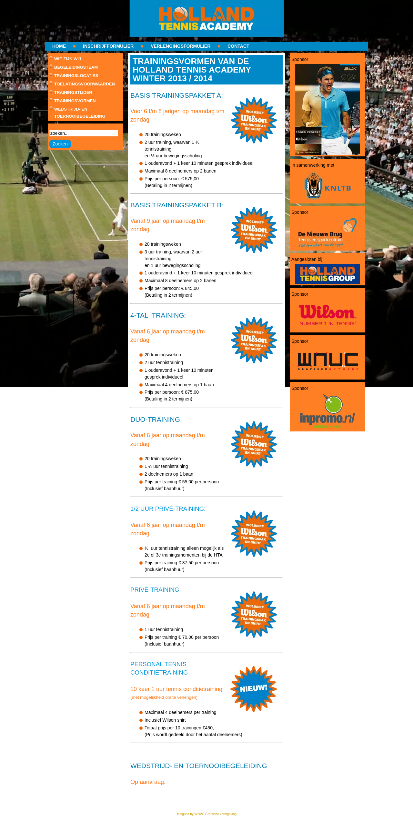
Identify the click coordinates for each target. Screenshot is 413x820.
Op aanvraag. (148, 782)
